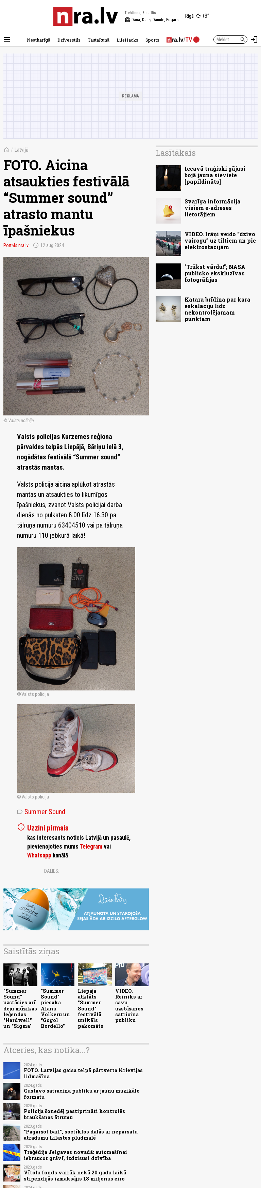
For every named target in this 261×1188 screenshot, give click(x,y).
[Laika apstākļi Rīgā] (197, 16)
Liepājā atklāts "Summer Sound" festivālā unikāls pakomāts (90, 1009)
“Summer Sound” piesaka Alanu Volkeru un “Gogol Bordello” (55, 1009)
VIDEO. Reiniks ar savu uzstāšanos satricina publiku (129, 1005)
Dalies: (51, 871)
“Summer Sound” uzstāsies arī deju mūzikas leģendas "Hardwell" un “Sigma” (20, 1009)
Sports (152, 40)
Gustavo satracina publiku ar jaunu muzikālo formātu (82, 1093)
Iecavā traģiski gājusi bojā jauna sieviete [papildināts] (215, 175)
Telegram (91, 846)
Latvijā (21, 150)
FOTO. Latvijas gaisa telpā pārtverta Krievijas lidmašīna (83, 1073)
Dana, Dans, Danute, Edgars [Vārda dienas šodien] (151, 19)
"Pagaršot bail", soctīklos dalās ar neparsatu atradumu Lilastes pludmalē (81, 1134)
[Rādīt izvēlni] (7, 39)
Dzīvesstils (69, 40)
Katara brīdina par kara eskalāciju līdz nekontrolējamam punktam (217, 309)
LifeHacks (127, 40)
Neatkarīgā (38, 40)
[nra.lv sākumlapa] (85, 16)
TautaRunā (98, 40)
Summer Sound (41, 812)
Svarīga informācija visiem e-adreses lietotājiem (213, 208)
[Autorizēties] (254, 39)
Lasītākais (176, 152)
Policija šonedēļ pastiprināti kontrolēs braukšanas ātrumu (74, 1114)
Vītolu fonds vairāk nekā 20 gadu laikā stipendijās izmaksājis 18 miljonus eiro (75, 1175)
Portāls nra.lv (16, 245)
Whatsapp (39, 855)
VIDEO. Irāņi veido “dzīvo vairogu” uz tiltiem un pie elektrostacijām (220, 240)
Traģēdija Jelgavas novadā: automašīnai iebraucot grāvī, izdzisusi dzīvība (75, 1155)
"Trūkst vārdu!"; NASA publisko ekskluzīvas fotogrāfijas (215, 273)
